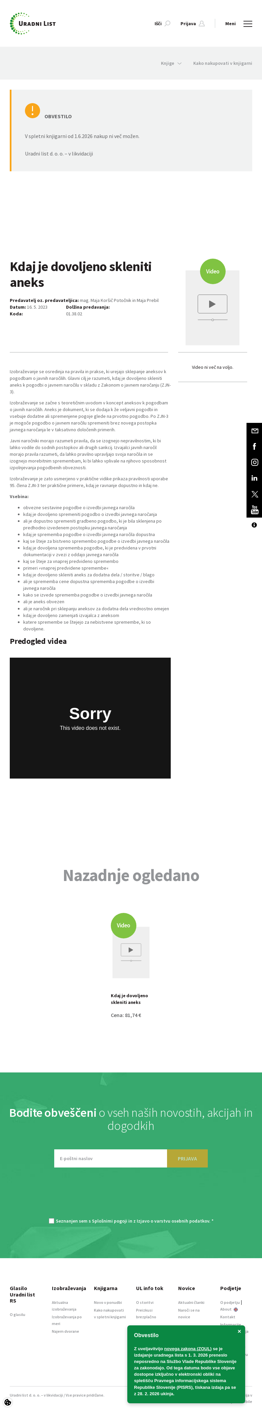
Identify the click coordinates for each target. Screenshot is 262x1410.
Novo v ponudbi (108, 1302)
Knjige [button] (171, 63)
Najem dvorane (65, 1331)
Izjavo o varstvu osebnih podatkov (173, 1221)
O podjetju (230, 1302)
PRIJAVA (187, 1158)
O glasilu (17, 1314)
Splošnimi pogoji (109, 1221)
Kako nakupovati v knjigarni (222, 63)
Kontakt (227, 1316)
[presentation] (131, 1196)
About (229, 1309)
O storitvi (145, 1302)
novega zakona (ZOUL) (188, 1348)
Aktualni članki (191, 1302)
